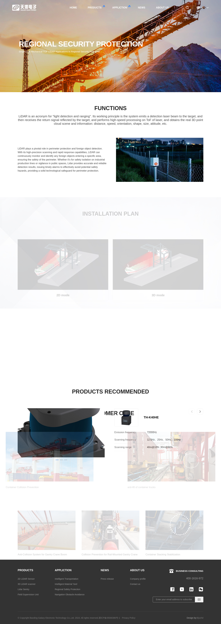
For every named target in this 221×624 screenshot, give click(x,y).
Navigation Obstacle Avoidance (70, 594)
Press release (107, 579)
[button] (192, 430)
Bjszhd (200, 618)
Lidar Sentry (23, 589)
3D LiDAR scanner (26, 584)
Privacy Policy (128, 618)
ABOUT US (162, 7)
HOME (73, 7)
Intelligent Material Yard (66, 584)
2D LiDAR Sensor (26, 579)
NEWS (141, 7)
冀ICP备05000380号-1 (109, 618)
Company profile (138, 579)
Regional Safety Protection (67, 589)
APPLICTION (121, 7)
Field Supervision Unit (28, 594)
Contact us (135, 584)
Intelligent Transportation (66, 579)
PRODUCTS (96, 7)
